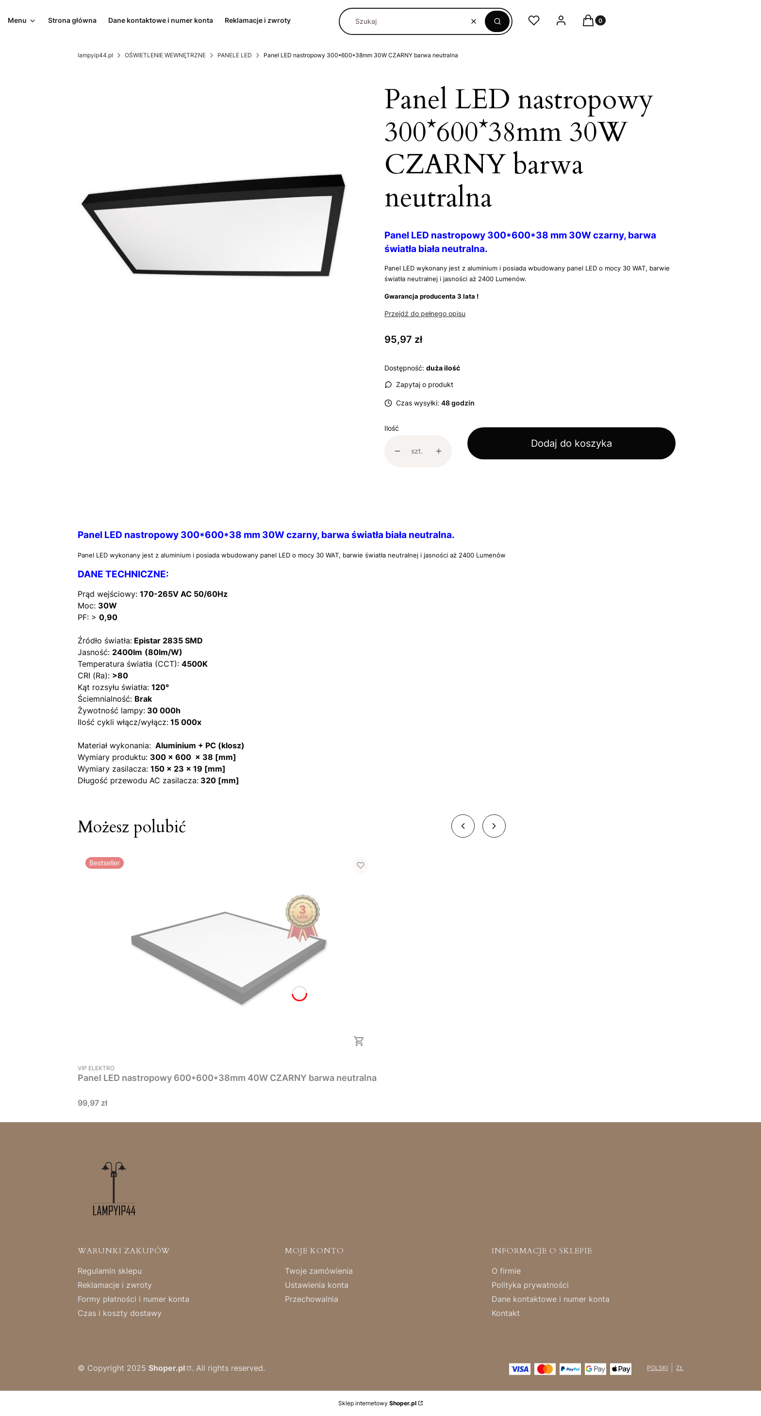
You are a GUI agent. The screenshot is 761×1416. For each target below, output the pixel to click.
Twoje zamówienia (319, 1271)
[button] (497, 21)
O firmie (506, 1271)
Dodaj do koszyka (571, 443)
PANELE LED (234, 55)
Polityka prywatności (530, 1285)
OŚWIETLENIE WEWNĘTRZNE (165, 55)
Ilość (391, 428)
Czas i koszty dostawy (120, 1313)
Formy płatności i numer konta (133, 1299)
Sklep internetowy (377, 1403)
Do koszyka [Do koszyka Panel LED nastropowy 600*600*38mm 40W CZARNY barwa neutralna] (359, 1041)
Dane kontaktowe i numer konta (551, 1299)
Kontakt (506, 1313)
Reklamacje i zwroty (115, 1285)
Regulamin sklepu (110, 1271)
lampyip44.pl (95, 55)
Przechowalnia (311, 1299)
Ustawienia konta (316, 1285)
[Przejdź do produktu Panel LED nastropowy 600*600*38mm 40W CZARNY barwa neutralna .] (227, 954)
